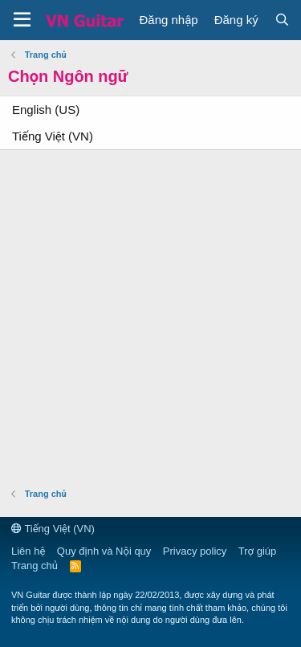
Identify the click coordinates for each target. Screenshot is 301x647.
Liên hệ (28, 551)
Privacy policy (194, 551)
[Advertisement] (150, 316)
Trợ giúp (257, 551)
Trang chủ (34, 566)
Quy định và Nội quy (104, 551)
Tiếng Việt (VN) (52, 136)
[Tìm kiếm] (282, 20)
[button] (22, 20)
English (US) (45, 109)
